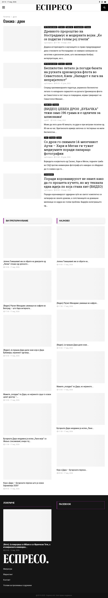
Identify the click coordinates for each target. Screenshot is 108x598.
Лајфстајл (69, 27)
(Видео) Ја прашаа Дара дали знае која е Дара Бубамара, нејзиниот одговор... (23, 351)
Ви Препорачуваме (51, 27)
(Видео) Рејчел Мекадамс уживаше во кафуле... (77, 303)
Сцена (59, 137)
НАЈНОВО (64, 220)
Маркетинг (8, 574)
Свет (46, 137)
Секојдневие (78, 27)
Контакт (6, 580)
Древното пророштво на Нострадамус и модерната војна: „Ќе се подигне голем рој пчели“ (73, 35)
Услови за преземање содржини (17, 585)
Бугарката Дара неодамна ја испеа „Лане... (75, 428)
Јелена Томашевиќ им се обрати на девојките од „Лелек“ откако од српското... (24, 262)
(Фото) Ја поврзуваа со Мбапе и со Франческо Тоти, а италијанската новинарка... (26, 545)
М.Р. (47, 120)
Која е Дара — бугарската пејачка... (72, 470)
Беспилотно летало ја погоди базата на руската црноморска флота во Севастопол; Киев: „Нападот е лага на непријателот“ (73, 74)
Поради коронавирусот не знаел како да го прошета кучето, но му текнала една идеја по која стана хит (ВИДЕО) (74, 183)
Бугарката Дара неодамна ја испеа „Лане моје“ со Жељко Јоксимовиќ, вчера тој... (24, 440)
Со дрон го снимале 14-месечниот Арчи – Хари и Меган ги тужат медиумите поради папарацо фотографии (71, 148)
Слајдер (87, 27)
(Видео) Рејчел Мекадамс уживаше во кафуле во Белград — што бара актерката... (24, 307)
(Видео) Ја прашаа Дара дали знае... (73, 345)
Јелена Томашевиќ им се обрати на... (73, 261)
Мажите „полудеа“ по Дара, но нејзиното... (75, 386)
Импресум (7, 569)
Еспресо (61, 27)
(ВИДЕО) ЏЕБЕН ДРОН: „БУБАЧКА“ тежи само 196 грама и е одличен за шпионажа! (72, 113)
